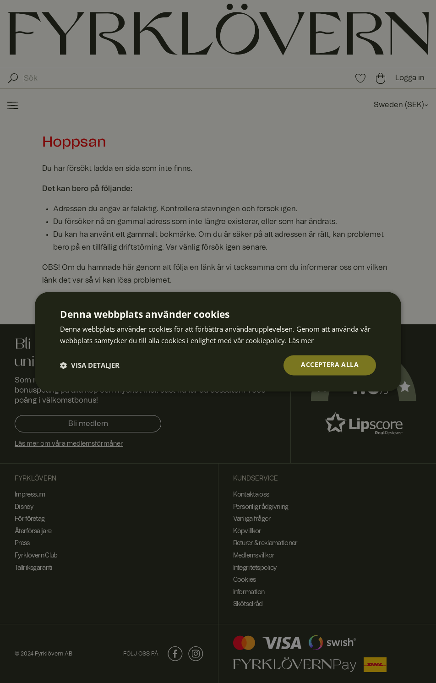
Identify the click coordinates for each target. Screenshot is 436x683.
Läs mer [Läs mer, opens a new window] (301, 339)
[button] (90, 365)
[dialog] (218, 341)
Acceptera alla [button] (330, 365)
